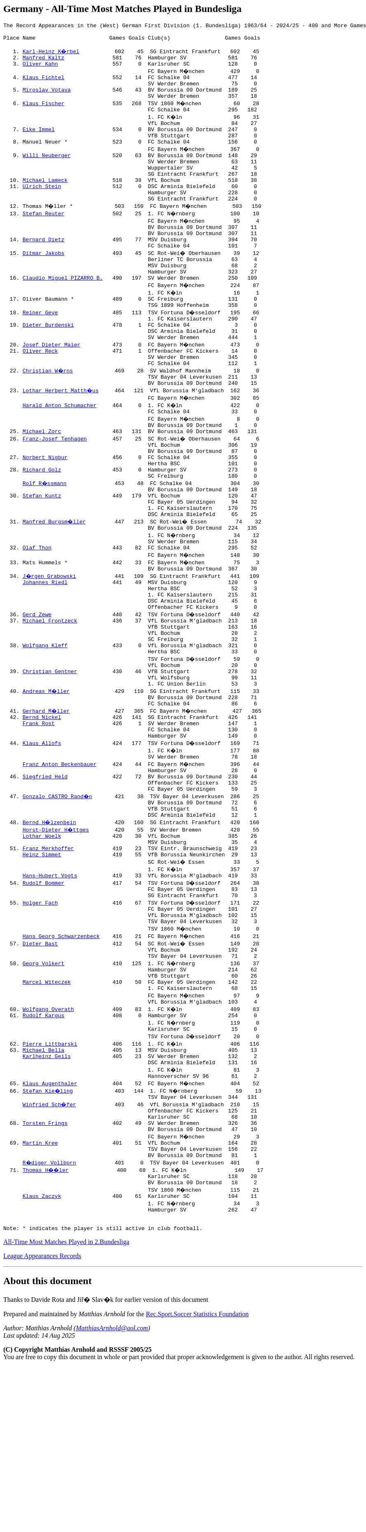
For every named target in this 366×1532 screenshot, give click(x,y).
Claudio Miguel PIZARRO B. (63, 316)
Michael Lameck (45, 204)
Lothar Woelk (42, 947)
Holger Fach (40, 1021)
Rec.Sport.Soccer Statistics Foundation (197, 1471)
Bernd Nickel (42, 813)
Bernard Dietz (43, 271)
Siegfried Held (45, 880)
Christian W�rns (48, 420)
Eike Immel (39, 145)
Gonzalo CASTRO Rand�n (58, 902)
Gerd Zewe (37, 694)
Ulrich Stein (42, 212)
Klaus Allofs (42, 843)
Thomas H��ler (47, 1318)
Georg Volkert (43, 1088)
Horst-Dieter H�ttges (56, 939)
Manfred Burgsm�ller (55, 590)
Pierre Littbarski (50, 1177)
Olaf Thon (37, 620)
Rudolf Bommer (43, 999)
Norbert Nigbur (45, 516)
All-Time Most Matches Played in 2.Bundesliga (66, 1398)
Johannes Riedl (45, 657)
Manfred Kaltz (43, 63)
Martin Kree (40, 1288)
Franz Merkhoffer (48, 962)
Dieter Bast (40, 1066)
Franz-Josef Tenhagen (55, 494)
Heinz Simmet (42, 969)
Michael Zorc (42, 486)
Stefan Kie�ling (48, 1229)
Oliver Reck (40, 397)
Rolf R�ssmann (45, 546)
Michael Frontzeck (50, 702)
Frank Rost (39, 821)
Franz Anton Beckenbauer (59, 865)
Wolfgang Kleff (45, 731)
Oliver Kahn (40, 71)
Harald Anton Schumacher (59, 457)
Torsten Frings (45, 1266)
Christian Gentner (50, 761)
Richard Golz (42, 531)
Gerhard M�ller (47, 806)
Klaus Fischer (43, 115)
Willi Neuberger (47, 175)
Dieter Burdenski (48, 368)
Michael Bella (43, 1184)
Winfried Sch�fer (50, 1244)
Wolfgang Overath (48, 1140)
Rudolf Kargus (43, 1147)
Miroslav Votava (47, 100)
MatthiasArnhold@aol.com (112, 1485)
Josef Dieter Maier (51, 390)
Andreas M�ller (47, 783)
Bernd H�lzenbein (50, 932)
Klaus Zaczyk (42, 1348)
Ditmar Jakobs (43, 286)
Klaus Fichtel (43, 86)
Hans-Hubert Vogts (50, 991)
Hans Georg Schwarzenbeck (61, 1058)
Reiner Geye (40, 353)
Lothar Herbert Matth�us (61, 442)
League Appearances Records (42, 1413)
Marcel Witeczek (47, 1110)
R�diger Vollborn (50, 1311)
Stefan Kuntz (42, 561)
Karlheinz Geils (47, 1192)
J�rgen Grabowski (50, 650)
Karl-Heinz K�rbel (51, 56)
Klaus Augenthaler (50, 1222)
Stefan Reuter (43, 241)
